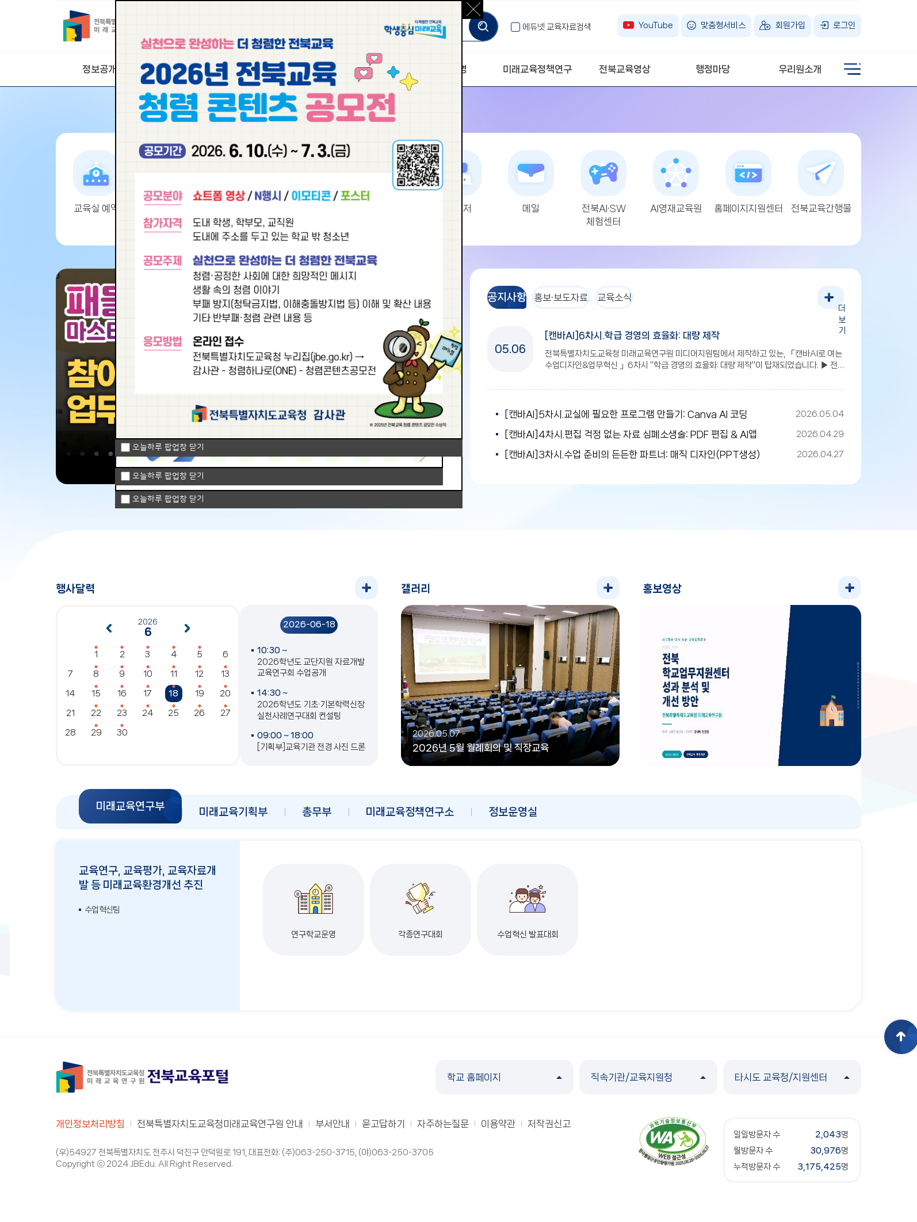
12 (199, 679)
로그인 (844, 25)
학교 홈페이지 (504, 1083)
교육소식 (657, 303)
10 (147, 679)
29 (96, 738)
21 (70, 718)
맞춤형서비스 (723, 25)
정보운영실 (512, 817)
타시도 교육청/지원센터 (792, 1083)
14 (70, 699)
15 (96, 699)
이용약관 (498, 1129)
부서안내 (332, 1129)
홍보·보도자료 (587, 303)
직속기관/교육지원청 (648, 1083)
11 (173, 679)
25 (173, 718)
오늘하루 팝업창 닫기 (168, 499)
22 (96, 718)
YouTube (656, 25)
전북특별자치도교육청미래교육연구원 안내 (220, 1129)
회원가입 (790, 25)
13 (225, 679)
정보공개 (99, 69)
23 (122, 718)
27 (225, 718)
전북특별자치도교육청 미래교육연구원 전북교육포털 (142, 1083)
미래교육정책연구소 (410, 817)
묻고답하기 (383, 1129)
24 (147, 718)
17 (147, 699)
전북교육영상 (625, 69)
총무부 (316, 817)
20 (225, 699)
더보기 (832, 303)
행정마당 (713, 69)
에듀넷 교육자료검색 (556, 27)
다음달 (187, 634)
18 (173, 699)
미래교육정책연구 (537, 69)
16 (122, 699)
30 (122, 738)
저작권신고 (549, 1129)
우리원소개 (800, 69)
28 (70, 738)
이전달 (108, 634)
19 (199, 699)
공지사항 (515, 303)
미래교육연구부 (130, 812)
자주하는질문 (443, 1129)
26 (199, 718)
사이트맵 (852, 69)
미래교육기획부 (233, 817)
